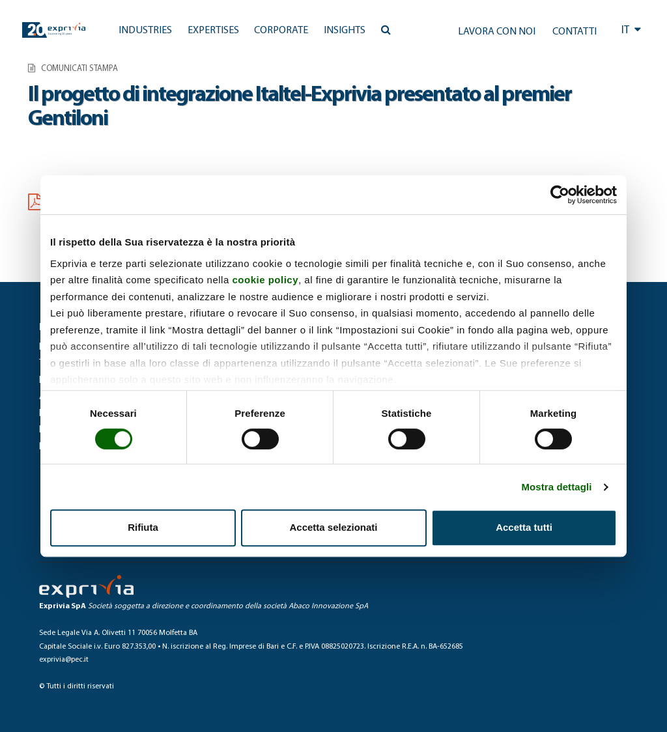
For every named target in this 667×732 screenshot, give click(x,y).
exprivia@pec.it (64, 660)
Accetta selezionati (333, 527)
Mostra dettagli (556, 486)
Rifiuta (143, 527)
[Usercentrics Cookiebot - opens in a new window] (560, 194)
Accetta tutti (524, 527)
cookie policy (265, 279)
